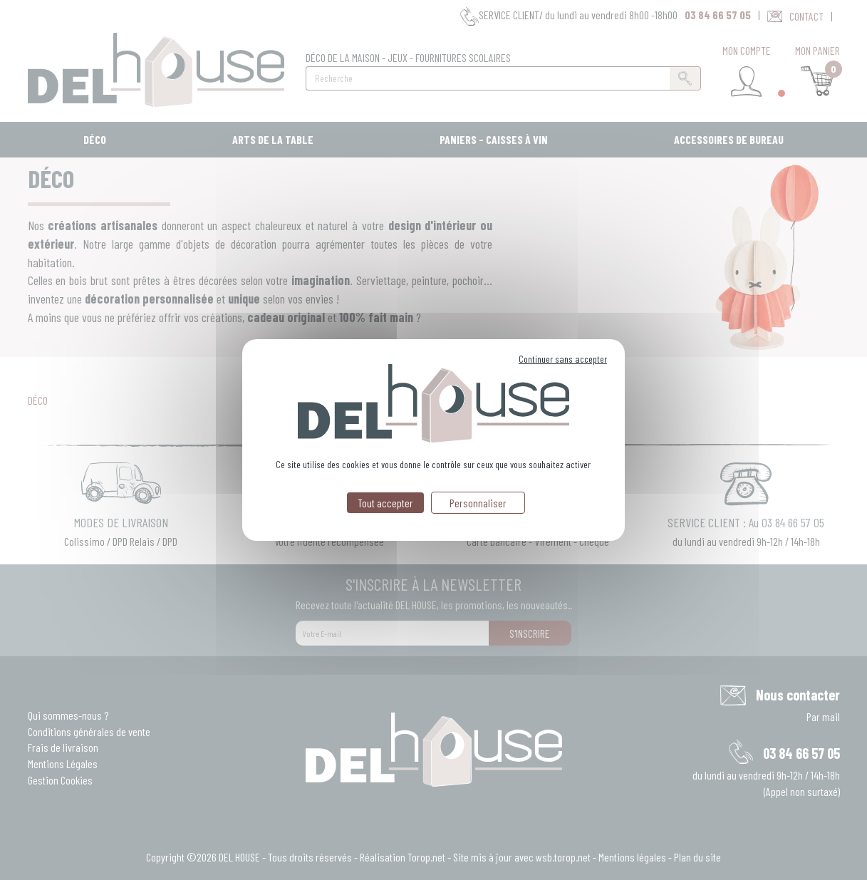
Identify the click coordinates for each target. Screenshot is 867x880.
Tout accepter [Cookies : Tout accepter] (385, 502)
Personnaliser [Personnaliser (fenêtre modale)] (478, 502)
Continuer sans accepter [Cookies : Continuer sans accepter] (563, 359)
